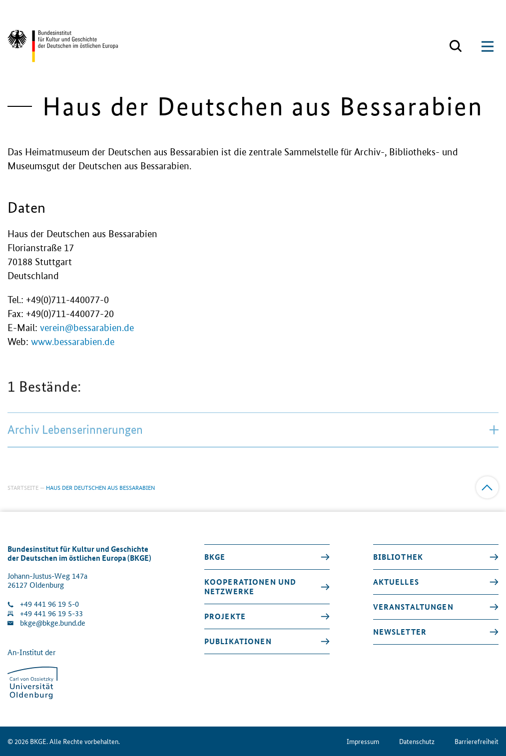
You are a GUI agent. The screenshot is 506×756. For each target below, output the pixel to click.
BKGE (215, 556)
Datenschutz (417, 741)
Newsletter (400, 631)
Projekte (225, 616)
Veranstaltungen (413, 606)
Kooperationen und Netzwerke (250, 586)
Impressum (363, 741)
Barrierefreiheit (477, 741)
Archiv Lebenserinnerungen (253, 451)
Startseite (22, 487)
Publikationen (238, 641)
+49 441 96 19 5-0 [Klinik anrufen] (49, 604)
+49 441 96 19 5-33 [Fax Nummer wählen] (51, 613)
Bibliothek (398, 556)
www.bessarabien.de (72, 342)
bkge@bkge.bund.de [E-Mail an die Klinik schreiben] (52, 623)
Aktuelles (396, 581)
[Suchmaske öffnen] (456, 46)
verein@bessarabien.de (87, 328)
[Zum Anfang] (487, 487)
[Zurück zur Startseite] (62, 46)
